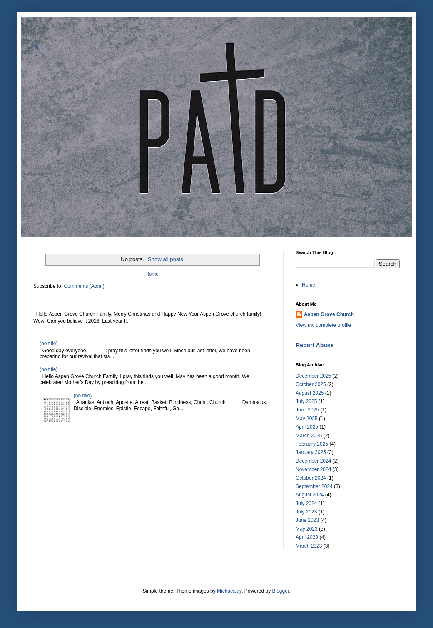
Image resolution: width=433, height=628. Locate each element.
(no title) (48, 343)
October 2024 (311, 478)
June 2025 (307, 410)
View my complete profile (323, 325)
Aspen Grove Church (329, 314)
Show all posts (165, 259)
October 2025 (311, 384)
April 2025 (307, 427)
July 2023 (306, 512)
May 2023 (307, 529)
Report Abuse (314, 345)
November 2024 (313, 469)
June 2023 (307, 520)
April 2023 (307, 537)
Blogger (280, 591)
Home (152, 274)
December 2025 (313, 376)
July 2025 (306, 401)
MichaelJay (229, 591)
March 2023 (309, 546)
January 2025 (311, 452)
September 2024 (314, 486)
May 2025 (307, 418)
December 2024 (313, 461)
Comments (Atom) (84, 286)
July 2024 (306, 503)
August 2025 (310, 393)
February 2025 (312, 444)
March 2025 (309, 436)
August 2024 (310, 495)
